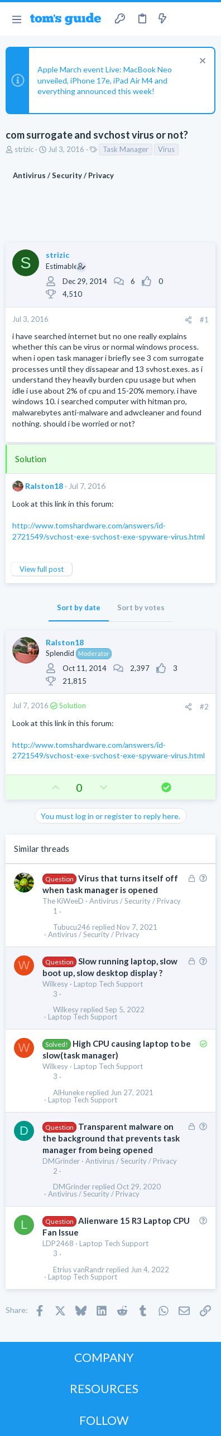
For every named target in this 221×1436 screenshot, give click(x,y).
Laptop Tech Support (108, 983)
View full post (42, 569)
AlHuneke (68, 1092)
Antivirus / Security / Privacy (135, 900)
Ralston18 (44, 486)
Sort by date (78, 607)
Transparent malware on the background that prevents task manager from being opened (111, 1138)
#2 (204, 706)
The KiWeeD (63, 900)
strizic (24, 149)
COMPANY (104, 1357)
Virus (166, 149)
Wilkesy (55, 983)
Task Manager (125, 149)
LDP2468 (58, 1243)
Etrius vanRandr (78, 1269)
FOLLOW (103, 1420)
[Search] (205, 19)
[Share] (188, 320)
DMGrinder (61, 1160)
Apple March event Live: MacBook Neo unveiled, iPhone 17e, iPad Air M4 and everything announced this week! (104, 80)
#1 (204, 319)
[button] (16, 18)
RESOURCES (104, 1388)
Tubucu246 (71, 927)
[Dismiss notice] (201, 62)
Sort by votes (141, 607)
